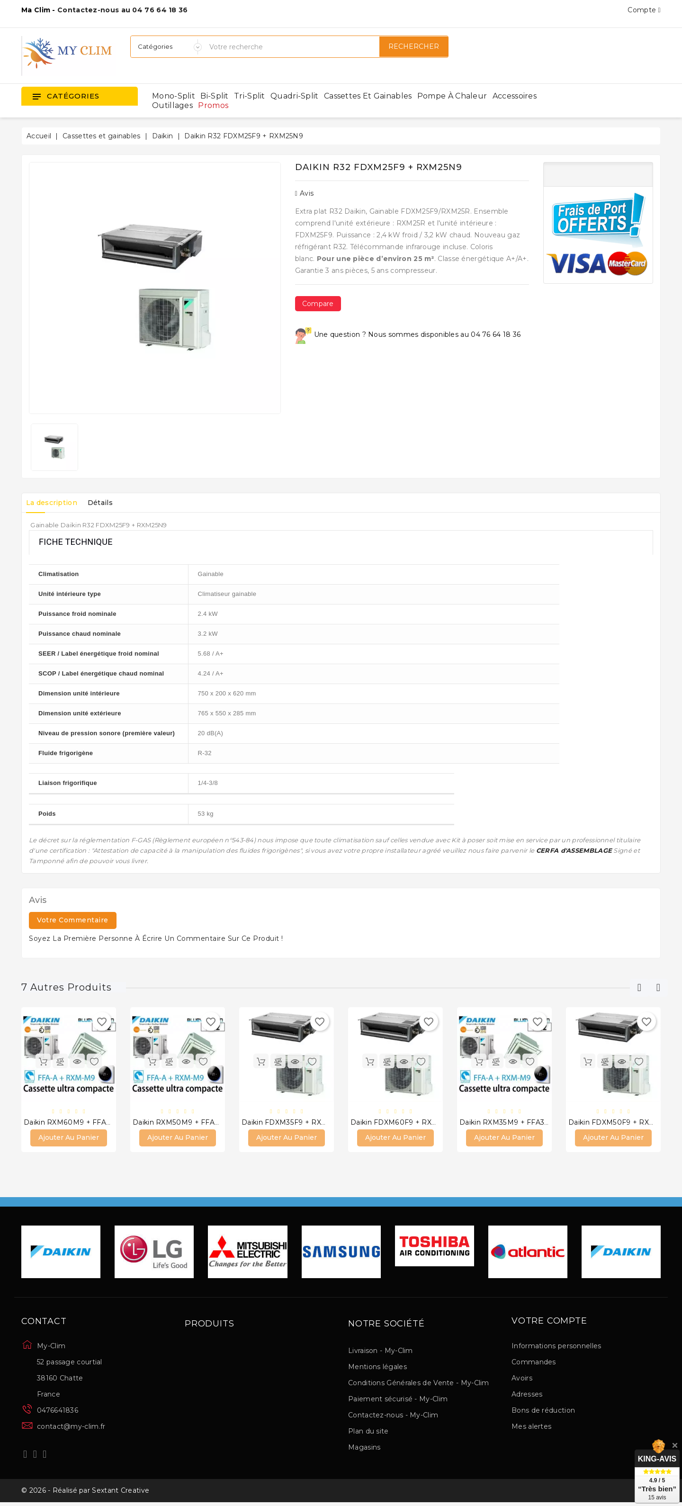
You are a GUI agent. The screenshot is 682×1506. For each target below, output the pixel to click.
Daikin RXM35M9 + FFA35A (505, 1123)
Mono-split (173, 95)
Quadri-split (294, 95)
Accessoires (515, 95)
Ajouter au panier (68, 1139)
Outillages (172, 105)
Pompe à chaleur (452, 95)
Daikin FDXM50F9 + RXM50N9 (621, 1123)
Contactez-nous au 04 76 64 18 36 (122, 10)
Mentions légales (377, 1368)
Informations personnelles (556, 1347)
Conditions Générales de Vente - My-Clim (418, 1384)
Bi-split (214, 95)
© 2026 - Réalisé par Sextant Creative (85, 1493)
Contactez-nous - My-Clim (393, 1416)
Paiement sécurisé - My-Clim (398, 1400)
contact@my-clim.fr (71, 1428)
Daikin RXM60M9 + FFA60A (71, 1123)
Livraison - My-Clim (380, 1352)
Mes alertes (531, 1428)
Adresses (527, 1395)
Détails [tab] (109, 502)
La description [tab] (54, 502)
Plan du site (368, 1432)
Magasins (364, 1448)
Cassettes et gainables (368, 95)
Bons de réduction (543, 1411)
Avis (304, 193)
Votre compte (549, 1322)
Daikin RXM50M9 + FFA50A (180, 1123)
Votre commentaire (72, 920)
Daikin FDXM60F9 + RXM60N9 (403, 1123)
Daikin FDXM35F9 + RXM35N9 (293, 1123)
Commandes (534, 1363)
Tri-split (249, 95)
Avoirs (522, 1379)
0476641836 (57, 1411)
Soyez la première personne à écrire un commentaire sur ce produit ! (156, 938)
